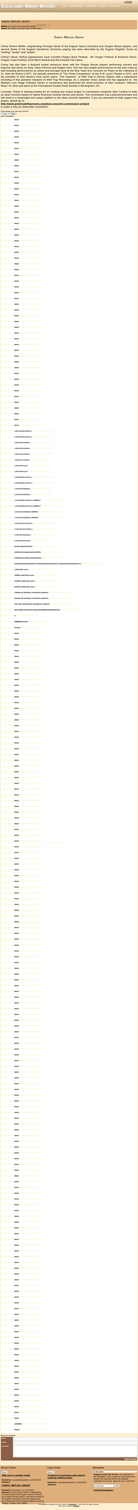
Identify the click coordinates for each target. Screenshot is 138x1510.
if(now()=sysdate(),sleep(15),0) (23, 546)
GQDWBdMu (18, 1423)
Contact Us (114, 6)
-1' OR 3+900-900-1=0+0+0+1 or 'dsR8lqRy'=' (27, 506)
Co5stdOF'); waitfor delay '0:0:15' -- (25, 581)
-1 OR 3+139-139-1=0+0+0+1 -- (23, 436)
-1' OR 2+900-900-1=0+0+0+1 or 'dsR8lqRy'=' (27, 500)
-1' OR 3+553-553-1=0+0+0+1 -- (23, 483)
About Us (103, 6)
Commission (91, 6)
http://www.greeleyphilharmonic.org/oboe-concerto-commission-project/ (45, 103)
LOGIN (128, 2)
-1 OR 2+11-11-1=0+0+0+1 (22, 454)
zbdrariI (16, 119)
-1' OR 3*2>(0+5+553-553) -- (22, 494)
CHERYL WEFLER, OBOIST (16, 1487)
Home (64, 6)
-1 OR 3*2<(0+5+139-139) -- (22, 442)
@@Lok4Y (17, 627)
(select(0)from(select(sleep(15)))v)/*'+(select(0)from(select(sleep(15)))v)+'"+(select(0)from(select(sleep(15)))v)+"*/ (47, 563)
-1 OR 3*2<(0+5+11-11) (21, 465)
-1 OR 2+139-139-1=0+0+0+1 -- (23, 431)
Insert (127, 1461)
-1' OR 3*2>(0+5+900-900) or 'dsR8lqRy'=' (26, 517)
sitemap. (76, 1508)
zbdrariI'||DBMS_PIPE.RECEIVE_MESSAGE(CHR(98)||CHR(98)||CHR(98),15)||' (37, 609)
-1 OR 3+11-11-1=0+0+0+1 (22, 459)
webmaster (73, 1506)
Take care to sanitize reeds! (16, 1477)
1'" (15, 615)
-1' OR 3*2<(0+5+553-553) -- (22, 488)
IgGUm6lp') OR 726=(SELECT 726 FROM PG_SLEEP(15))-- (31, 598)
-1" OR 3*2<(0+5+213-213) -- (22, 534)
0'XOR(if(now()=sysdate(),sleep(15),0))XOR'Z (27, 552)
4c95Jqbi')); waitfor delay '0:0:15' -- (25, 586)
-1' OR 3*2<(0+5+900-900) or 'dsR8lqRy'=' (26, 511)
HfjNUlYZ (17, 1429)
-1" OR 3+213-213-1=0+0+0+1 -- (23, 529)
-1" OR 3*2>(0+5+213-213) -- (22, 540)
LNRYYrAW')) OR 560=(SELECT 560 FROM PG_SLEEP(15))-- (32, 604)
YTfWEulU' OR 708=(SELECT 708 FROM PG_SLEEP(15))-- (31, 592)
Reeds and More (77, 6)
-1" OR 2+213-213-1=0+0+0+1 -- (23, 523)
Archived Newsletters (103, 1492)
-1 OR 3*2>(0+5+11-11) (21, 471)
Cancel (133, 1461)
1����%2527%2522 (21, 621)
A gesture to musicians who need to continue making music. (66, 1478)
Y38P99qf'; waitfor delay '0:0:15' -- (24, 575)
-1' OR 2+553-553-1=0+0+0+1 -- (23, 477)
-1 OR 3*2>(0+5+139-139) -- (22, 448)
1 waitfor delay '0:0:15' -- (21, 569)
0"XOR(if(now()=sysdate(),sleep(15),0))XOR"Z (28, 557)
